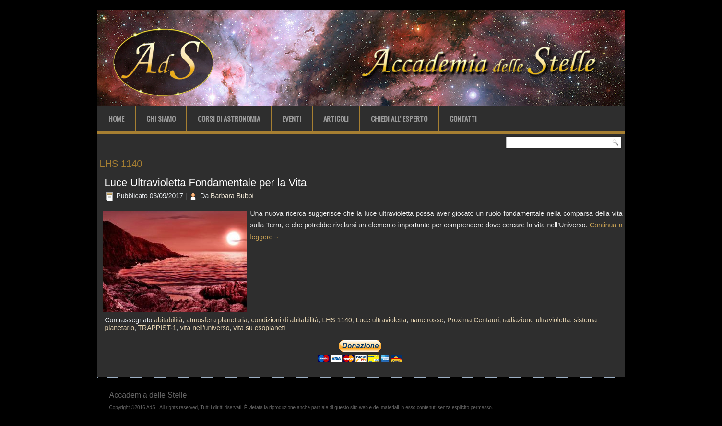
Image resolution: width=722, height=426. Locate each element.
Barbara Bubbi (232, 196)
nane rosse (426, 320)
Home (116, 118)
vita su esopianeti (259, 327)
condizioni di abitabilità (285, 320)
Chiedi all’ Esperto (399, 118)
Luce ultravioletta (381, 320)
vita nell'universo (204, 327)
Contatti (463, 118)
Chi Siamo (161, 118)
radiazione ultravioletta (536, 320)
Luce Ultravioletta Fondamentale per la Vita (206, 183)
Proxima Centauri (473, 320)
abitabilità (168, 320)
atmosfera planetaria (217, 320)
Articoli (336, 118)
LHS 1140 (337, 320)
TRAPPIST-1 (157, 327)
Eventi (291, 118)
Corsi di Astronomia (229, 118)
